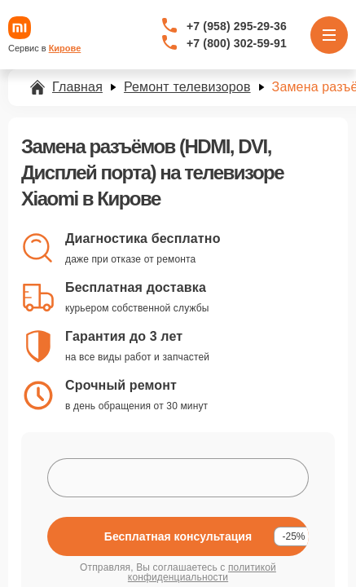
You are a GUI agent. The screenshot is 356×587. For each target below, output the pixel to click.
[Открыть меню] (329, 35)
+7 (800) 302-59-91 (237, 43)
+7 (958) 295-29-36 (237, 26)
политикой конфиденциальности (202, 572)
